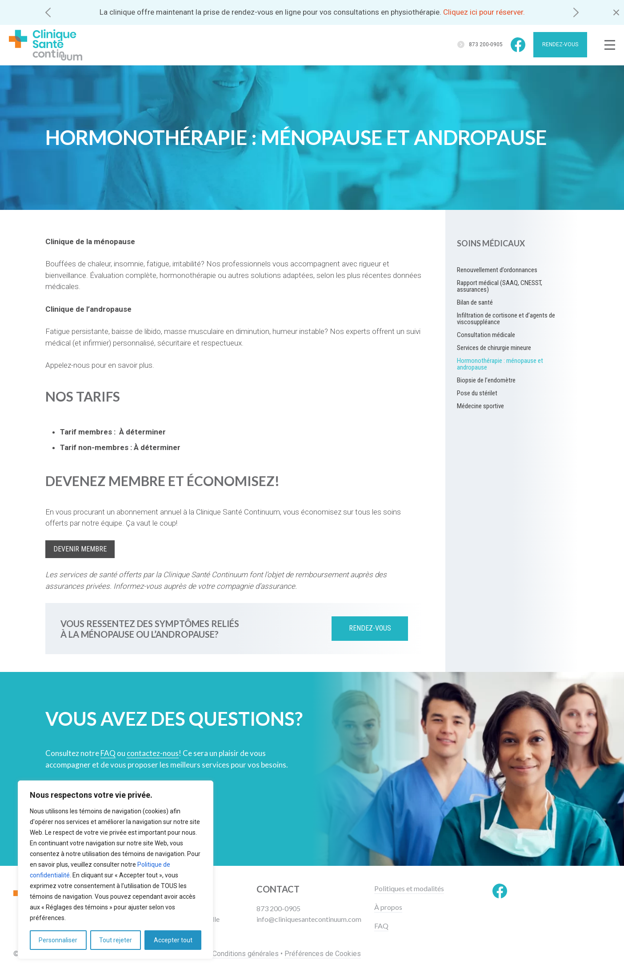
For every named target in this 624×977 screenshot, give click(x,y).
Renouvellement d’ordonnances (497, 270)
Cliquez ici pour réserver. (484, 12)
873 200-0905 (486, 44)
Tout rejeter (115, 940)
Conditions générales (245, 953)
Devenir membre (80, 549)
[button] (48, 12)
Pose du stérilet (477, 393)
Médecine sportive (480, 406)
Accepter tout (173, 940)
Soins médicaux (491, 243)
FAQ (381, 926)
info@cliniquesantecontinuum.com (308, 919)
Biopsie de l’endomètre (486, 380)
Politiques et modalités (409, 889)
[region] (115, 869)
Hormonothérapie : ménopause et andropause (500, 364)
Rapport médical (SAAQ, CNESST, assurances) (499, 286)
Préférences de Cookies (322, 953)
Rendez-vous (560, 44)
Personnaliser (58, 940)
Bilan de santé (475, 302)
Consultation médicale (486, 335)
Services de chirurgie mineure (494, 348)
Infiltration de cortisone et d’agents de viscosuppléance (506, 318)
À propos (388, 907)
